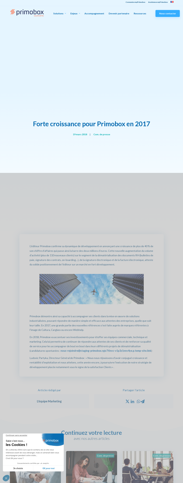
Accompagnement (94, 13)
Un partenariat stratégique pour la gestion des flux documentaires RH (34, 308)
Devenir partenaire (119, 13)
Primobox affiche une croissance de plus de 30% (146, 306)
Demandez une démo (160, 453)
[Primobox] (27, 13)
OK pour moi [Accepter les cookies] (49, 468)
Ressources (140, 13)
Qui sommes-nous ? (73, 445)
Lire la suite (21, 329)
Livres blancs (99, 453)
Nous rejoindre (71, 453)
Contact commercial (160, 445)
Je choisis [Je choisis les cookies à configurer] (18, 468)
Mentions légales (169, 481)
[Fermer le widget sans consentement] (16, 435)
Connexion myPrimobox (133, 445)
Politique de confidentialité (147, 481)
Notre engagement (73, 449)
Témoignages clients (102, 445)
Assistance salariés (131, 449)
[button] (6, 478)
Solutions (59, 13)
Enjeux (75, 13)
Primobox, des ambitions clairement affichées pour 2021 (89, 308)
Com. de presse (101, 40)
